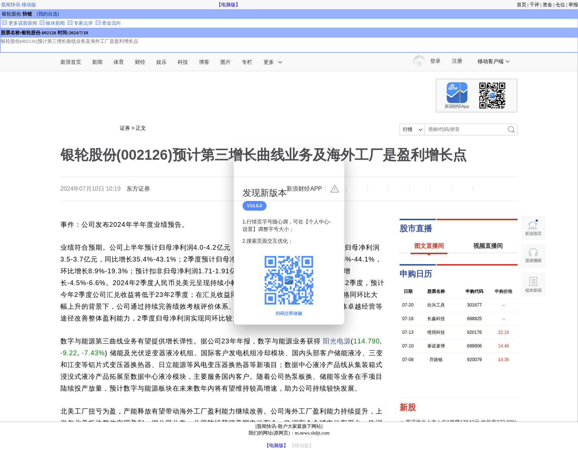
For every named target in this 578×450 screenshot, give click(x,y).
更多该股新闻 (19, 23)
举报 (573, 4)
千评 (534, 4)
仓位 (560, 4)
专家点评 (80, 23)
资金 (547, 4)
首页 (521, 4)
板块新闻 (52, 23)
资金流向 (108, 23)
